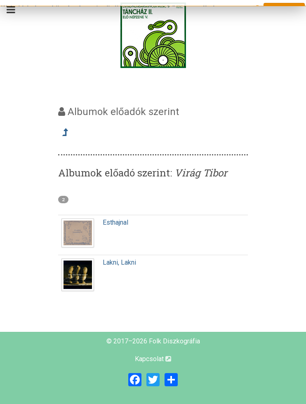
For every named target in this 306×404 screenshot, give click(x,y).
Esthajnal (115, 222)
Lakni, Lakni (119, 262)
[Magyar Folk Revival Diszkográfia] (153, 35)
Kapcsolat (153, 359)
